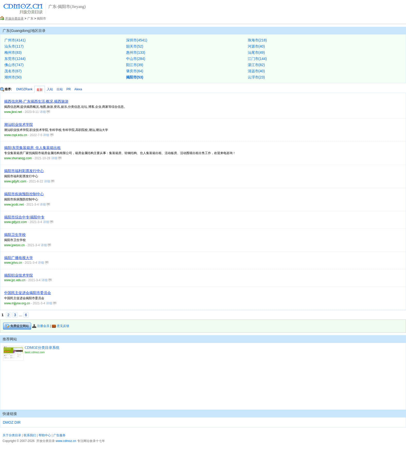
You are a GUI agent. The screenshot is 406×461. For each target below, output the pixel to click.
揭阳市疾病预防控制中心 (24, 194)
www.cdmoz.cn (66, 441)
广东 (30, 18)
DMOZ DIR (12, 422)
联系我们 (30, 435)
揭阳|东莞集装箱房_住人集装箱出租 (32, 148)
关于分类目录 (12, 435)
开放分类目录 (14, 18)
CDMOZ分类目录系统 (42, 348)
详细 (45, 112)
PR (68, 89)
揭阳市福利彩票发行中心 (24, 171)
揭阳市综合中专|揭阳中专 (24, 217)
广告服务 (59, 435)
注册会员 (40, 326)
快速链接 (10, 414)
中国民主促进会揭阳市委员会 (27, 293)
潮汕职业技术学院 (18, 125)
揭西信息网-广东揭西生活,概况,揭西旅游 (36, 101)
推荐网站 (10, 339)
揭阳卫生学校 (15, 235)
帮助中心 (45, 435)
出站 (60, 89)
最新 (40, 90)
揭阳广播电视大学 (18, 258)
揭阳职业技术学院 (18, 275)
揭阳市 (41, 18)
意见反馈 (60, 326)
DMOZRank (24, 89)
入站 (50, 89)
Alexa (78, 89)
